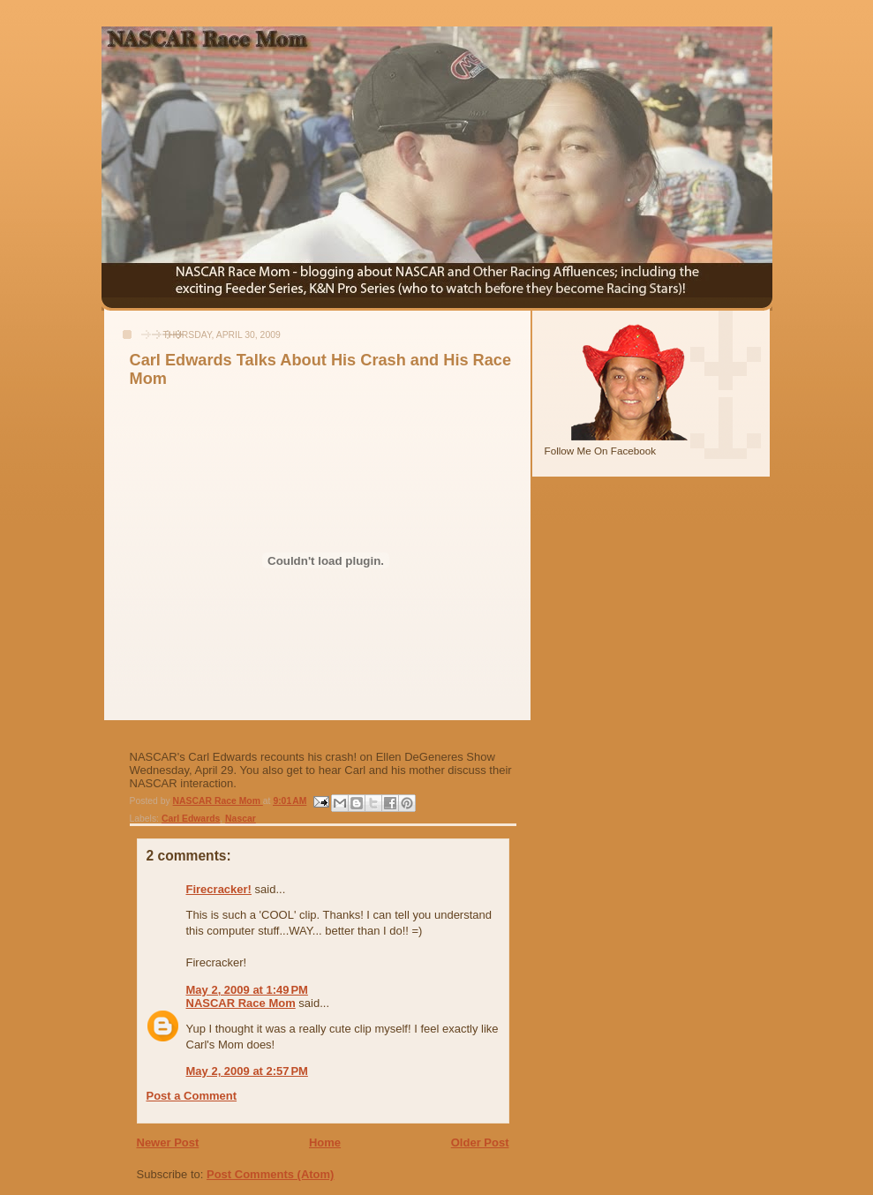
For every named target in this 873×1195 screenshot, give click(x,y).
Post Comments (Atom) (270, 1174)
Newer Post (168, 1142)
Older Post (480, 1142)
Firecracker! (219, 889)
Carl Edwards (191, 818)
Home (325, 1142)
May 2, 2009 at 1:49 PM (247, 989)
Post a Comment (192, 1095)
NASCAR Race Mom (241, 1003)
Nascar (240, 818)
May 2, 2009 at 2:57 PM (247, 1071)
